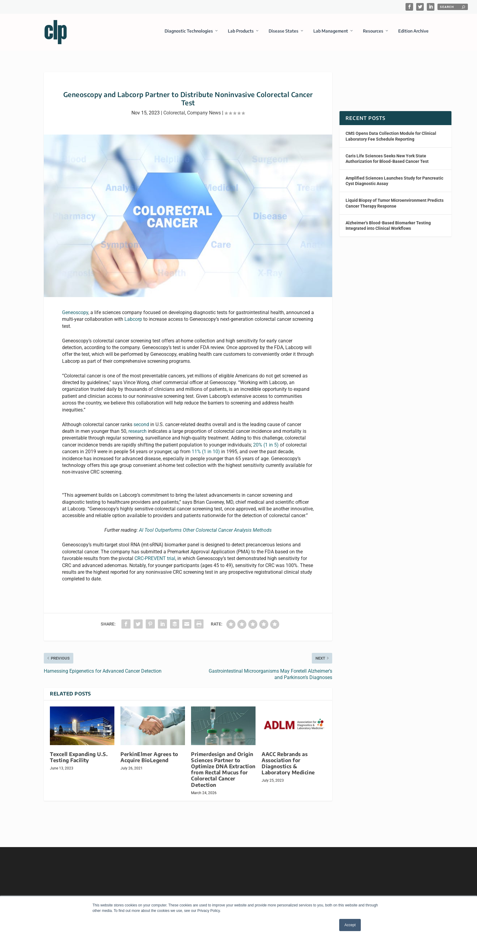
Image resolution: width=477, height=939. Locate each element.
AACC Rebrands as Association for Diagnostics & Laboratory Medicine (288, 766)
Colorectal (174, 116)
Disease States (283, 31)
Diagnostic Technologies (189, 31)
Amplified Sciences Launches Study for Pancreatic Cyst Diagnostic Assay (394, 184)
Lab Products (241, 31)
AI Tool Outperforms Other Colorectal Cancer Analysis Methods (205, 534)
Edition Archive (413, 31)
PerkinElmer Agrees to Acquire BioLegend (149, 760)
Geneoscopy (75, 316)
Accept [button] (350, 925)
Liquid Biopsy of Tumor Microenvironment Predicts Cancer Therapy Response (395, 206)
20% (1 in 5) (266, 448)
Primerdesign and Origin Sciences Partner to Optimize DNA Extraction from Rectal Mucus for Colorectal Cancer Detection (223, 772)
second (141, 428)
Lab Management (330, 31)
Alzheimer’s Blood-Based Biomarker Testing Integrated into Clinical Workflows (388, 229)
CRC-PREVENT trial (154, 562)
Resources (373, 31)
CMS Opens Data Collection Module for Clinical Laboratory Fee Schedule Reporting (391, 140)
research (137, 435)
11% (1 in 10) (206, 455)
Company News (204, 116)
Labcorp (133, 323)
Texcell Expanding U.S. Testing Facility (79, 760)
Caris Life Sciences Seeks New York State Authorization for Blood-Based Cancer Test (387, 162)
